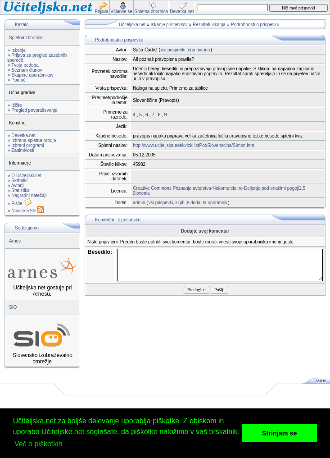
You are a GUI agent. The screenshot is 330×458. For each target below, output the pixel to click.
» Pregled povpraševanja (33, 110)
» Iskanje (17, 50)
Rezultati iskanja (209, 24)
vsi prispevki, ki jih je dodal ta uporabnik (188, 202)
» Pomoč (16, 80)
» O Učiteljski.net (24, 175)
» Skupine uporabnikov (31, 75)
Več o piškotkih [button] (38, 444)
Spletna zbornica (26, 37)
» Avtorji (15, 185)
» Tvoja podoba (23, 65)
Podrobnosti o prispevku (255, 24)
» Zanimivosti (21, 150)
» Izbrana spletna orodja (32, 140)
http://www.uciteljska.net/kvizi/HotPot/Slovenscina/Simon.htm (193, 145)
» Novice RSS (26, 210)
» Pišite (20, 203)
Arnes (15, 240)
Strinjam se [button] (279, 433)
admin (139, 202)
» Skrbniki (17, 180)
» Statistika (19, 190)
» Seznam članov (25, 70)
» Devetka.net (22, 135)
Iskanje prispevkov (169, 24)
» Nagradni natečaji (27, 195)
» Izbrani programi (26, 145)
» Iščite (15, 105)
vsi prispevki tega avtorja (185, 49)
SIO (13, 307)
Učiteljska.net (132, 24)
